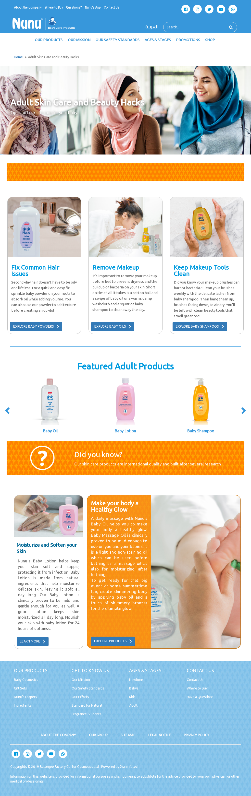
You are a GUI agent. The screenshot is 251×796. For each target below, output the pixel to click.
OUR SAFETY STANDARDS (117, 40)
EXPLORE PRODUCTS (113, 641)
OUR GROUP (98, 735)
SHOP (208, 40)
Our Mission (81, 680)
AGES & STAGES (157, 40)
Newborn (136, 680)
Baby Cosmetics (26, 680)
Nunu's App (93, 7)
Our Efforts (80, 697)
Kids (132, 697)
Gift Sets (20, 688)
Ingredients (22, 705)
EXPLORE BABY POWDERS (36, 326)
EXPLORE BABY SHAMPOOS (200, 326)
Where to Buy (54, 7)
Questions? (74, 7)
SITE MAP (128, 735)
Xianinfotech (129, 767)
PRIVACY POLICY (196, 735)
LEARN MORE (32, 641)
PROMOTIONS (187, 40)
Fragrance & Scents (86, 714)
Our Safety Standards (88, 688)
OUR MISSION (78, 40)
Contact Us (111, 7)
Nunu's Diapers (25, 697)
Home (18, 57)
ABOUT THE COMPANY (58, 735)
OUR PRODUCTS (49, 40)
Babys (133, 688)
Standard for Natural (87, 705)
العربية (151, 26)
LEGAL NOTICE (159, 735)
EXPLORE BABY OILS (112, 326)
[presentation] (8, 411)
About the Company (28, 7)
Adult (133, 705)
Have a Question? (200, 697)
